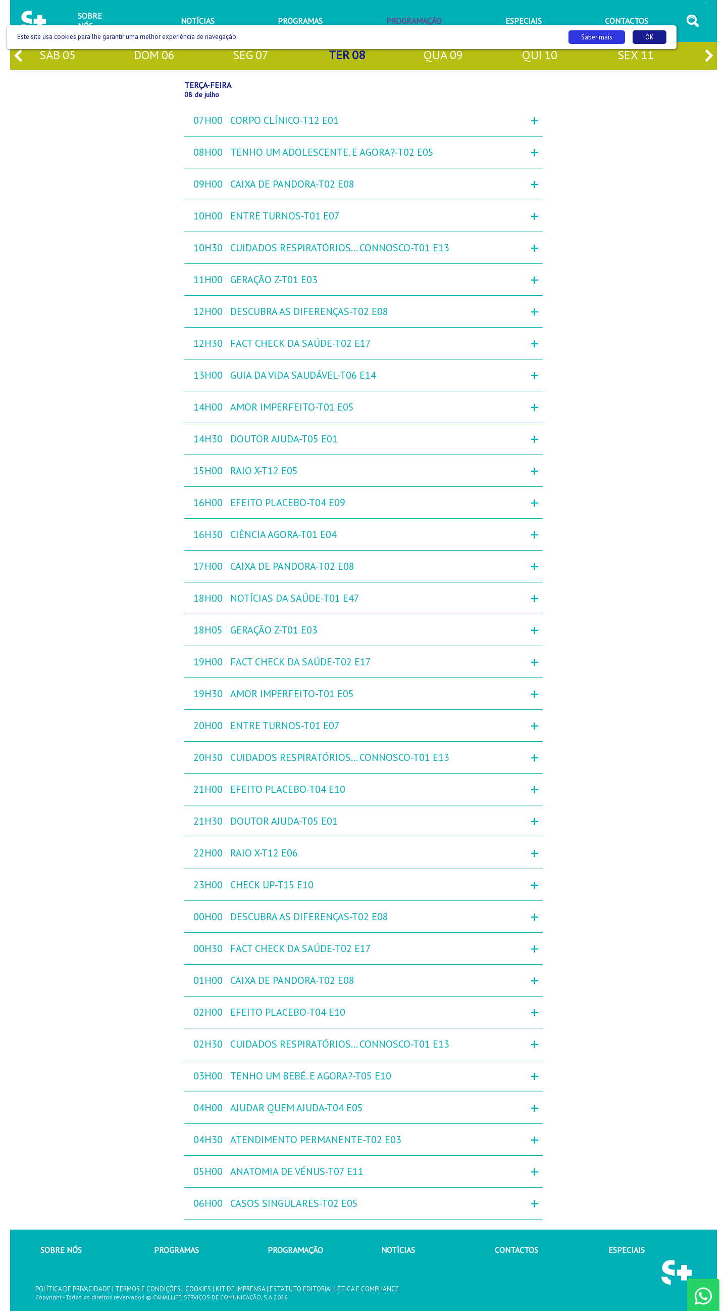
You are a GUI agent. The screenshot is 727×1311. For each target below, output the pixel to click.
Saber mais (596, 37)
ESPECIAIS (626, 1250)
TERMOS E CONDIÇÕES (148, 1289)
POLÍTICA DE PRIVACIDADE (73, 1289)
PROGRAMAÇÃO (295, 1250)
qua (443, 56)
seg (251, 56)
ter (347, 56)
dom (154, 56)
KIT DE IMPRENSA (240, 1289)
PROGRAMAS (176, 1250)
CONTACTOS (516, 1250)
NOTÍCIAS (398, 1250)
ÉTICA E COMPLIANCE (368, 1289)
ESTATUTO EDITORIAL (301, 1289)
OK (649, 37)
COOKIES (198, 1289)
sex (635, 56)
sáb (57, 56)
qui (539, 56)
